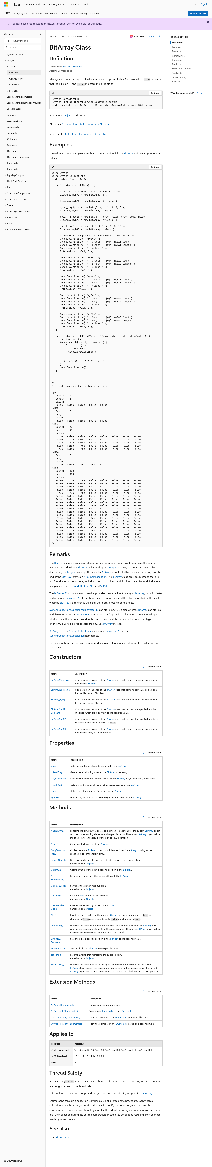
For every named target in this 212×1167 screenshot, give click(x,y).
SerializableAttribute (73, 124)
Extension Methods (181, 68)
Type (81, 895)
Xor (86, 586)
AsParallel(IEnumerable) (62, 1004)
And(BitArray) (58, 830)
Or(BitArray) (57, 925)
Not (92, 586)
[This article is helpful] (197, 93)
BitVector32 (61, 593)
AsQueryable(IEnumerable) (64, 1011)
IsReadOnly (56, 772)
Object (67, 115)
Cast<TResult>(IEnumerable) (65, 1017)
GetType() (56, 895)
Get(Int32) (56, 869)
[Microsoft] (6, 4)
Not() (53, 915)
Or (81, 586)
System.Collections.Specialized (67, 635)
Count (54, 765)
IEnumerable (85, 134)
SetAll (103, 586)
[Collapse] (40, 34)
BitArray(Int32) (58, 719)
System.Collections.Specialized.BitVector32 (73, 609)
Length (112, 567)
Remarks (176, 51)
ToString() (56, 954)
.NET (63, 36)
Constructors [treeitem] (16, 78)
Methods (176, 64)
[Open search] (196, 4)
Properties (177, 59)
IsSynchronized (58, 778)
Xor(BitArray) (57, 964)
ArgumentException (95, 576)
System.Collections (72, 66)
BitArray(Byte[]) (58, 699)
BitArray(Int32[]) (59, 729)
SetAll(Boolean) (58, 948)
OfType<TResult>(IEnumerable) (67, 1023)
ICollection (70, 134)
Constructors (178, 55)
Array (133, 850)
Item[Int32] (56, 784)
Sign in (204, 4)
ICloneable (101, 134)
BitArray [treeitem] (13, 72)
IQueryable (126, 1011)
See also (176, 81)
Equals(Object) (58, 860)
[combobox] (22, 40)
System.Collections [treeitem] (16, 54)
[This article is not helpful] (201, 93)
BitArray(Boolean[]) (60, 689)
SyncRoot (56, 797)
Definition (177, 42)
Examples (176, 46)
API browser (77, 36)
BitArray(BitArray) (60, 680)
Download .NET (198, 13)
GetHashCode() (58, 885)
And (76, 586)
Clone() (54, 843)
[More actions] (160, 36)
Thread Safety (179, 77)
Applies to (177, 72)
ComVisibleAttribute (98, 124)
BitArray (128, 153)
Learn (53, 36)
